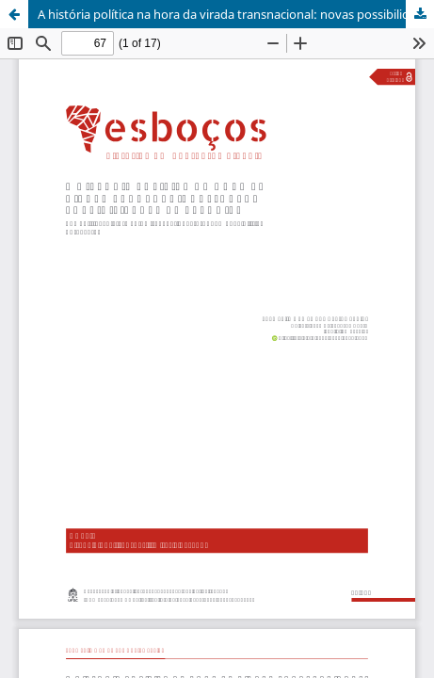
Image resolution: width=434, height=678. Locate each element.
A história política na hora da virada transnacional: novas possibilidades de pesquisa (236, 14)
